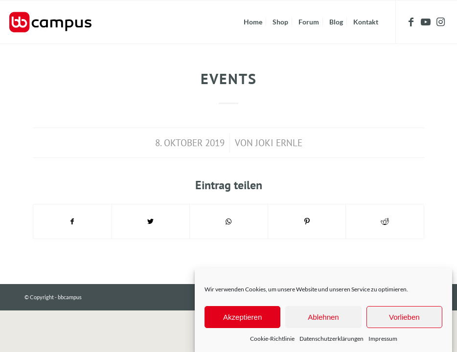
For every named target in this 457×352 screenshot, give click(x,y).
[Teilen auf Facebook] (72, 221)
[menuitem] (253, 22)
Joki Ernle (278, 143)
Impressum (382, 338)
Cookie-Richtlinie (272, 338)
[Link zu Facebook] (411, 21)
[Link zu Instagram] (440, 21)
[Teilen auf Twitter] (151, 221)
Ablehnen (323, 317)
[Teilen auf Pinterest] (307, 221)
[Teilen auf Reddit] (385, 221)
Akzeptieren (242, 317)
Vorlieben (404, 317)
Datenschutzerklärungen (331, 338)
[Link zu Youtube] (425, 21)
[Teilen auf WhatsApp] (229, 221)
